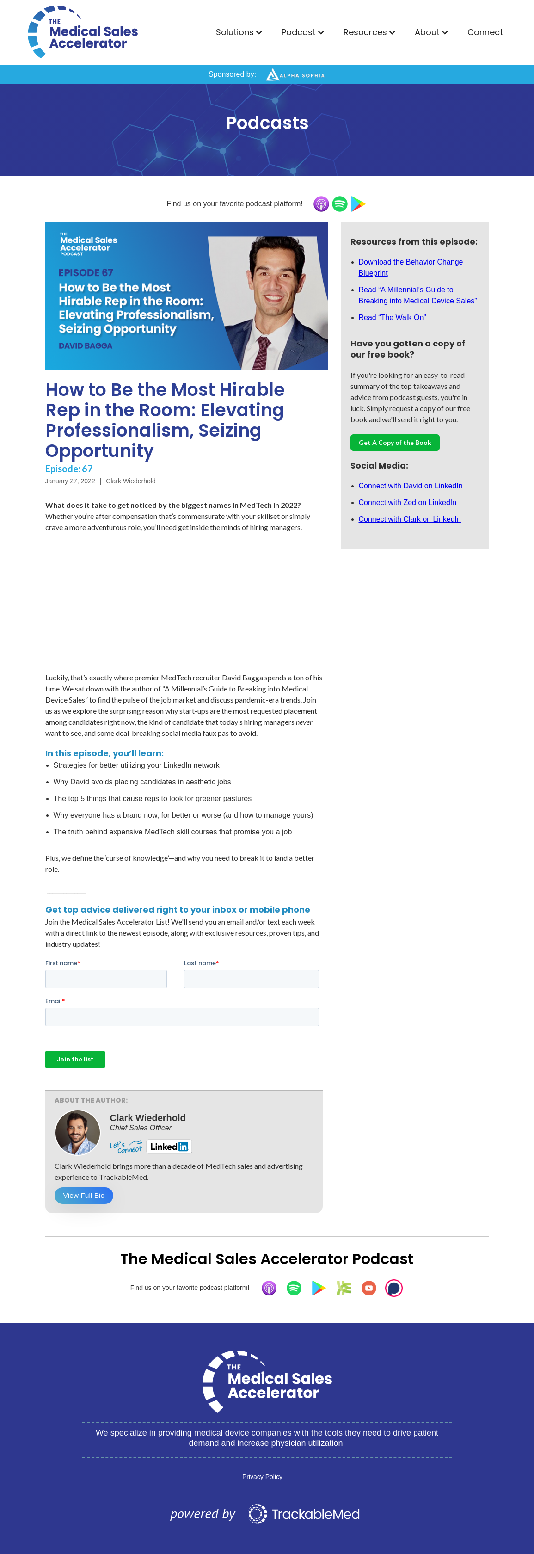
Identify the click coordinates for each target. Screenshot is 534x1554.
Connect (485, 32)
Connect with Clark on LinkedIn (410, 519)
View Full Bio (85, 1195)
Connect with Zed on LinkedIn (408, 502)
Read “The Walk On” (392, 317)
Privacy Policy (262, 1476)
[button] (239, 32)
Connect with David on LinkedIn (411, 486)
